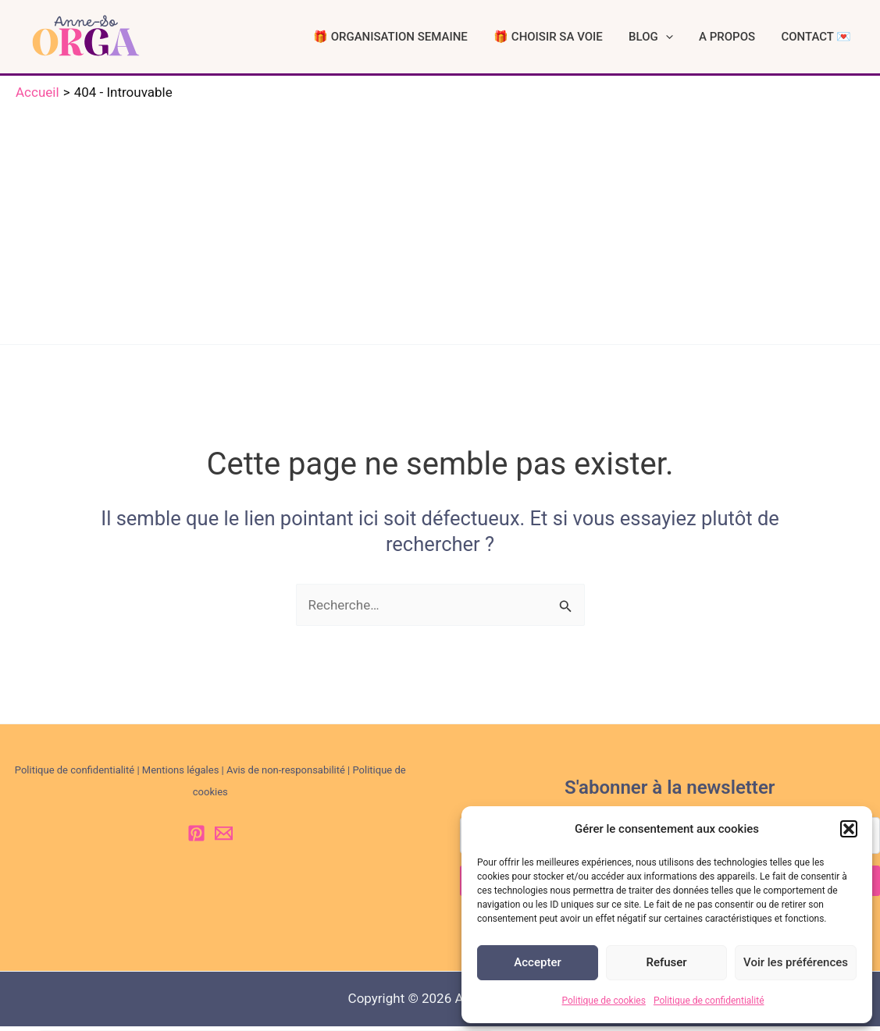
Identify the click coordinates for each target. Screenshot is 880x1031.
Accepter (537, 962)
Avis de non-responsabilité (285, 774)
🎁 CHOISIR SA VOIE (585, 39)
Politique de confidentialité (709, 1000)
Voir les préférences (795, 962)
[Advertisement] (440, 224)
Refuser (666, 962)
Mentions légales (180, 774)
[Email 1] (224, 838)
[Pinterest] (196, 838)
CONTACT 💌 (821, 39)
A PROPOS (742, 39)
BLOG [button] (676, 39)
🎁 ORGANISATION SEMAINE (437, 39)
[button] (849, 829)
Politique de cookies (604, 1000)
